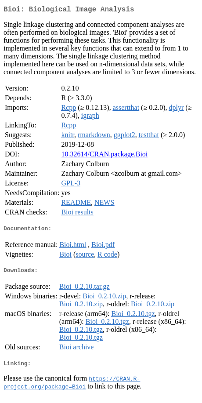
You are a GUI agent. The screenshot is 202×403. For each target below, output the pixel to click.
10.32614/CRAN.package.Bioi (104, 156)
